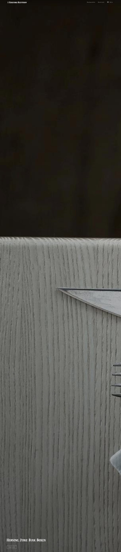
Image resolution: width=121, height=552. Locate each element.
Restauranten (91, 2)
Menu (110, 2)
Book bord (101, 2)
